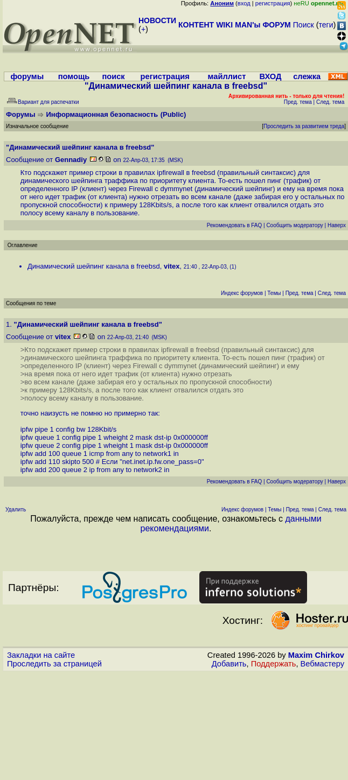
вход (244, 3)
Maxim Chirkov (316, 655)
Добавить (229, 663)
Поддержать (273, 663)
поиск (113, 76)
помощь (74, 76)
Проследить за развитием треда (303, 126)
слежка (307, 76)
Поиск (303, 24)
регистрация (272, 3)
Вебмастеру (322, 663)
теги (326, 24)
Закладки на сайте (41, 655)
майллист (227, 76)
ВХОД (270, 76)
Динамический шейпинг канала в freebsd (93, 266)
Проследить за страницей (54, 663)
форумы (27, 76)
